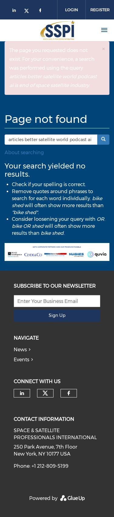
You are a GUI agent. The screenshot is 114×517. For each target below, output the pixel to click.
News (20, 349)
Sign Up (57, 315)
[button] (103, 49)
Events (21, 360)
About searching (24, 152)
